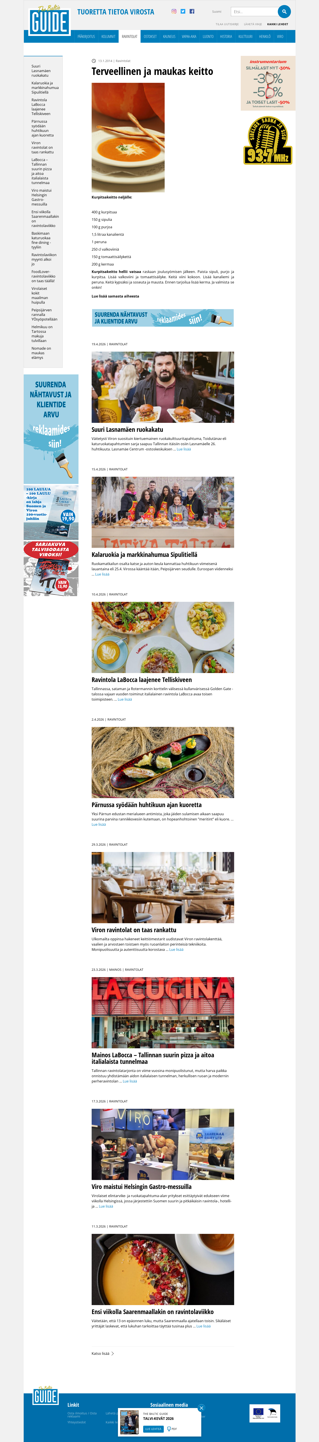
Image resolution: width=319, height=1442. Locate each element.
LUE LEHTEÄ (153, 1429)
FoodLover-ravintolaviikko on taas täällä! (43, 276)
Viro (280, 36)
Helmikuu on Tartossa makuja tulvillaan (42, 333)
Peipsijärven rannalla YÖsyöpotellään (44, 315)
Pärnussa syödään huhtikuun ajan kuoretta (43, 128)
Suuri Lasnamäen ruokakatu (41, 71)
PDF (174, 1429)
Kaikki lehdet (277, 24)
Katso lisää (100, 1353)
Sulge (201, 1408)
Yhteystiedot (77, 1422)
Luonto (208, 36)
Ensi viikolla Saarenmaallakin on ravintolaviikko (45, 218)
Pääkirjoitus (86, 36)
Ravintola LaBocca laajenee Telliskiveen (41, 106)
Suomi (216, 11)
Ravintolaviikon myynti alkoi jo (44, 259)
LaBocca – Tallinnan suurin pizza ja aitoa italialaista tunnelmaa (42, 171)
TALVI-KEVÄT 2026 (158, 1418)
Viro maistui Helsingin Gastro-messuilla (42, 197)
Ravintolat (129, 36)
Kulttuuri (246, 36)
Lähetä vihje (253, 24)
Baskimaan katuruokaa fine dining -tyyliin (41, 240)
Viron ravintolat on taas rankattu (43, 147)
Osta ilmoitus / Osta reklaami (82, 1414)
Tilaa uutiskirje (227, 24)
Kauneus (169, 36)
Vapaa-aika (189, 36)
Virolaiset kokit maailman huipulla (40, 295)
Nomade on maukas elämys (41, 353)
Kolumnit (108, 36)
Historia (226, 36)
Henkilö (265, 36)
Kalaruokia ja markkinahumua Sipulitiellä (45, 88)
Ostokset (150, 36)
